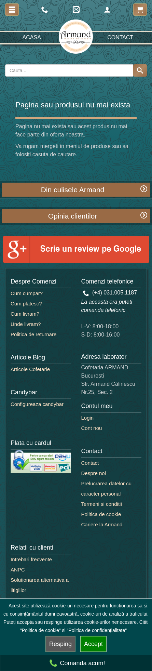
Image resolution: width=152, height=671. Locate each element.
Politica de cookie (101, 514)
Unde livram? (26, 324)
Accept (93, 644)
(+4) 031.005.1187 (110, 292)
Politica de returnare (33, 334)
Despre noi (93, 473)
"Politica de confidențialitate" (97, 630)
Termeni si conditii (101, 504)
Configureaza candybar (37, 404)
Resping (60, 644)
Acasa (32, 37)
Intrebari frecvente (31, 559)
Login (87, 418)
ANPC (18, 570)
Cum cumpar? (27, 293)
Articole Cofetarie (30, 369)
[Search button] (140, 70)
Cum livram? (25, 314)
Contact (120, 37)
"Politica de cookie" (40, 630)
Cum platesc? (26, 303)
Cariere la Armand (102, 524)
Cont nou (91, 428)
